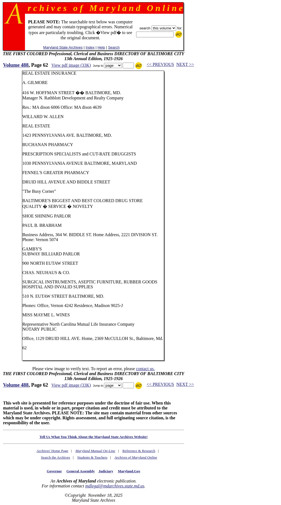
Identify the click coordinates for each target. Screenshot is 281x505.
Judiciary (106, 471)
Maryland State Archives (63, 47)
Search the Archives (55, 457)
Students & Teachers (92, 457)
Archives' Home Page (52, 451)
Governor (54, 471)
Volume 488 (16, 65)
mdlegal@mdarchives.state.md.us (114, 486)
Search (114, 47)
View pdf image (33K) (71, 65)
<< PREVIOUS (160, 64)
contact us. (145, 368)
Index (90, 47)
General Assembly (80, 471)
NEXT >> (185, 64)
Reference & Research (138, 451)
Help (101, 47)
